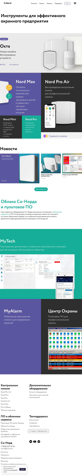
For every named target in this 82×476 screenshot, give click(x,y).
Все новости (41, 189)
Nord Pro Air (57, 82)
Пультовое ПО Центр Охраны (12, 423)
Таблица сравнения (8, 410)
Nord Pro (31, 119)
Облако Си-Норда (8, 426)
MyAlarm (13, 311)
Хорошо (22, 469)
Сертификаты (34, 426)
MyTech (7, 241)
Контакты (4, 452)
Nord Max (25, 82)
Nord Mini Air (6, 392)
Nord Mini (9, 119)
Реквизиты (5, 455)
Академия (33, 423)
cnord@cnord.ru (7, 448)
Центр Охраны (62, 311)
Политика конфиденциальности (13, 464)
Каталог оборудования (38, 392)
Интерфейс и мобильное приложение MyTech (10, 435)
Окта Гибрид (5, 407)
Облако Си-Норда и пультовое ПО (19, 204)
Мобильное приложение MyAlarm (10, 430)
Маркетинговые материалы (11, 458)
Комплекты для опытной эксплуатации (38, 396)
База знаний (34, 420)
